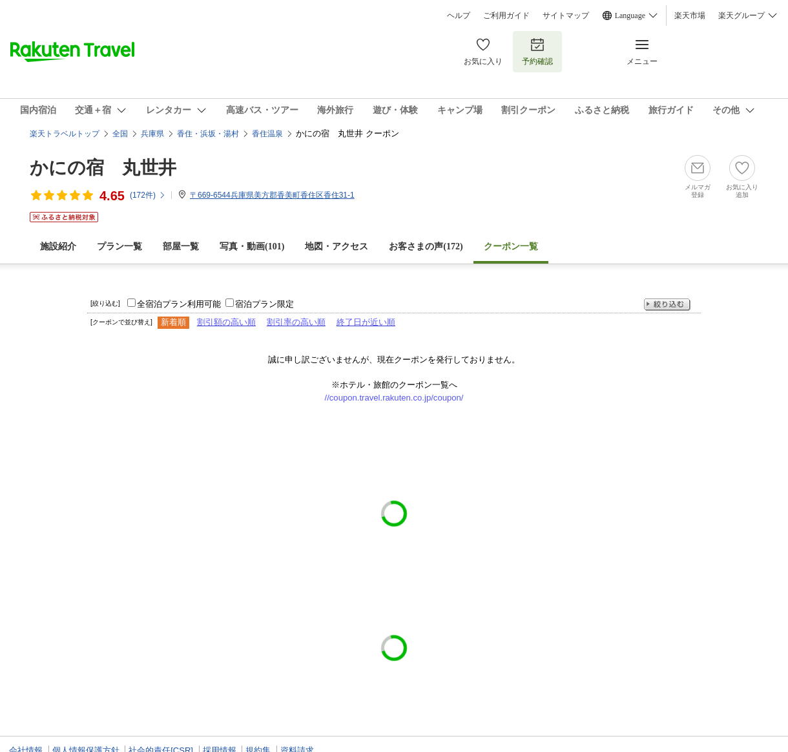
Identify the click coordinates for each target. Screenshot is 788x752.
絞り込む (667, 304)
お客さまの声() (425, 246)
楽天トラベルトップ (64, 133)
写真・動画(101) (252, 246)
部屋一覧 (181, 246)
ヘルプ (458, 15)
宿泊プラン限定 (264, 304)
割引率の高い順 (296, 322)
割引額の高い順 (226, 322)
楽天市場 (689, 15)
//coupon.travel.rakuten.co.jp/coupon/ (394, 397)
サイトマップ (566, 15)
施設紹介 (58, 246)
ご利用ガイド (506, 15)
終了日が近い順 (366, 322)
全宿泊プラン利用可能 (179, 304)
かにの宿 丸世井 (103, 168)
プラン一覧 (119, 246)
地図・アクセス (336, 246)
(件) (148, 195)
